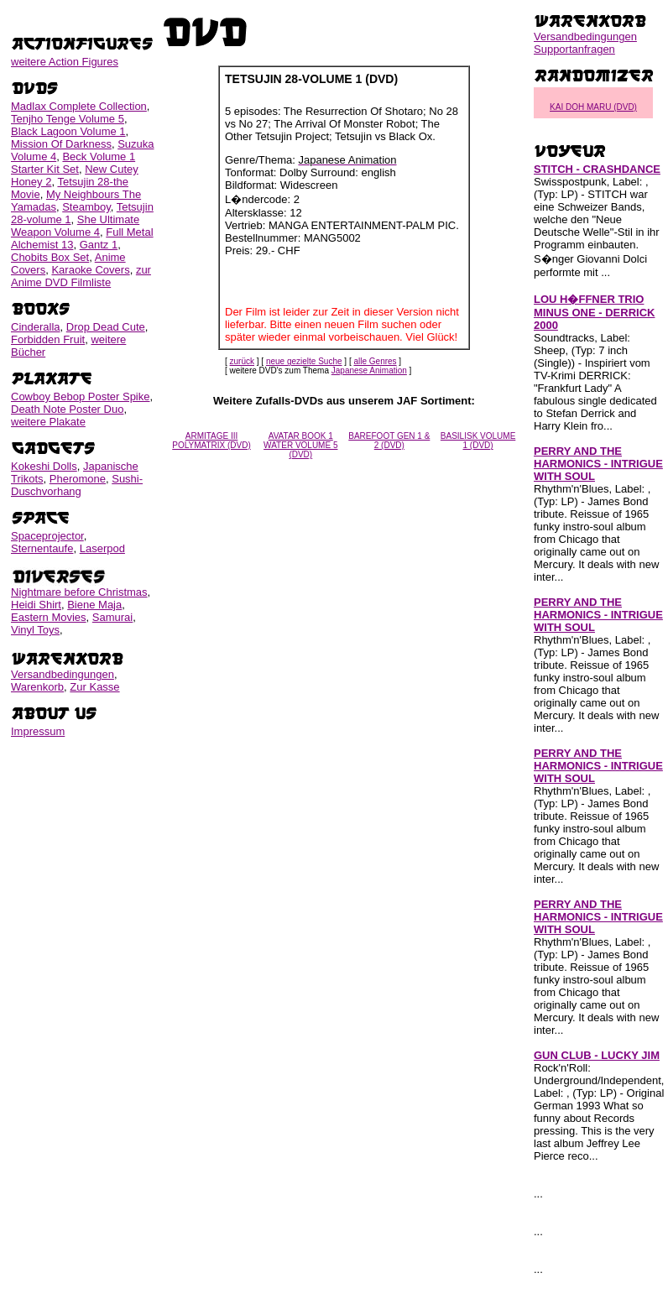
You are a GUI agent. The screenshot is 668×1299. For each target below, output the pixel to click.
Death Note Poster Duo (67, 409)
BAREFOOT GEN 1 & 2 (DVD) (389, 440)
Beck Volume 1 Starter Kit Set (73, 162)
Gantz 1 (99, 244)
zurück (242, 361)
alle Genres (374, 361)
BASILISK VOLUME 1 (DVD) (478, 440)
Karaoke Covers (90, 269)
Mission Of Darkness (61, 144)
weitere (64, 61)
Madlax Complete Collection (79, 106)
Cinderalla (35, 327)
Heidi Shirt (36, 604)
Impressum (38, 731)
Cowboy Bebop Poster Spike (80, 396)
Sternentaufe (42, 548)
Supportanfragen (574, 49)
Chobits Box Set (50, 257)
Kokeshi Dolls (44, 466)
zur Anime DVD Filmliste (81, 276)
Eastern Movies (48, 617)
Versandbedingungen (62, 674)
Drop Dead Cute (105, 327)
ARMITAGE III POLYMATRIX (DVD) (211, 440)
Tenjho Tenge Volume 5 (67, 118)
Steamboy (86, 207)
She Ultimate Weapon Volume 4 (75, 225)
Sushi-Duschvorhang (77, 485)
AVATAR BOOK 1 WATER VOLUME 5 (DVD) (300, 445)
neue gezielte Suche (304, 361)
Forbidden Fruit (48, 339)
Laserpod (102, 548)
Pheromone (78, 478)
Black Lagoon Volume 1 (68, 131)
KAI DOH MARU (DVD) (593, 107)
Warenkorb (37, 687)
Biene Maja (94, 604)
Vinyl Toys (35, 629)
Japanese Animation (369, 370)
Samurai (112, 617)
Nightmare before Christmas (79, 592)
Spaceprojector (47, 536)
